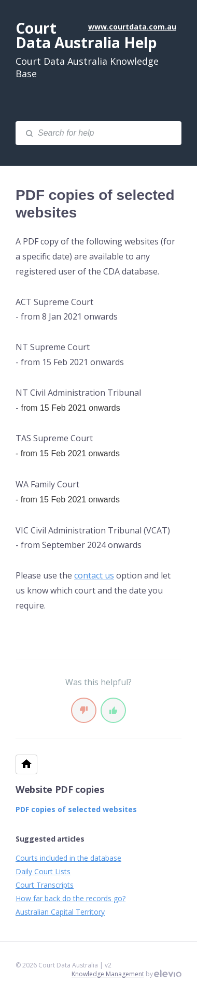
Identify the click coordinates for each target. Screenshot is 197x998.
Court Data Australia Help (86, 35)
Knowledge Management (108, 974)
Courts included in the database (68, 858)
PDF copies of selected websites (76, 809)
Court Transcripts (45, 885)
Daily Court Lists (43, 871)
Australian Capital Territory (60, 912)
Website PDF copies (60, 789)
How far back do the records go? (70, 898)
